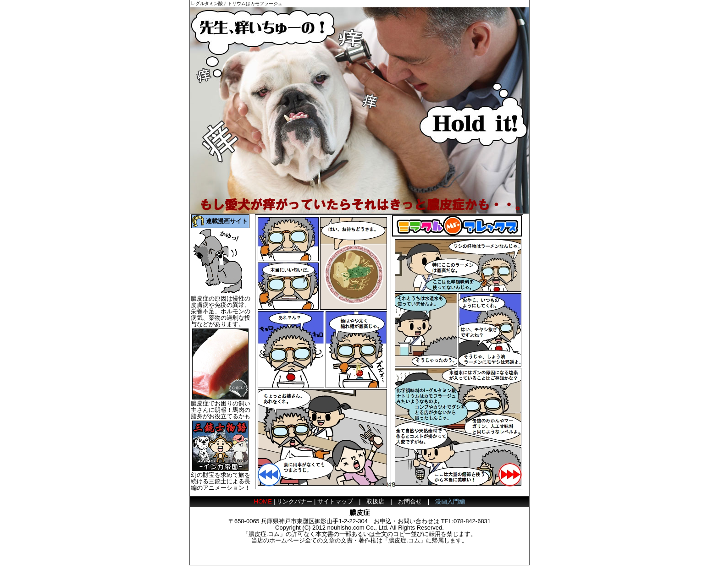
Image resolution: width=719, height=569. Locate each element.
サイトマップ (335, 501)
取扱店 (375, 501)
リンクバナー (294, 501)
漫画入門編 (450, 501)
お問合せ (410, 501)
